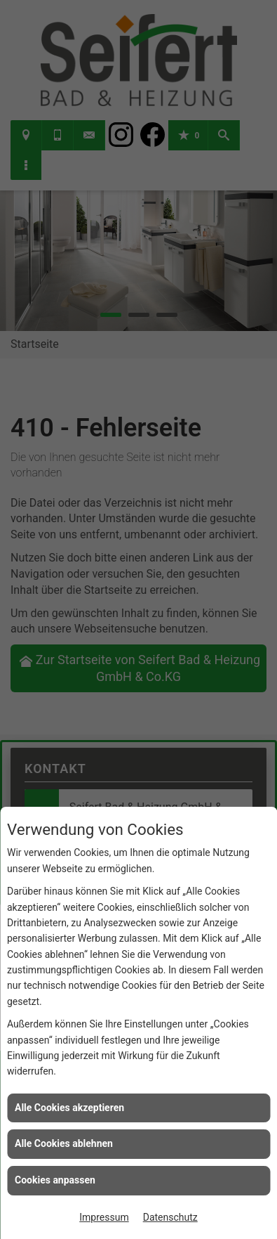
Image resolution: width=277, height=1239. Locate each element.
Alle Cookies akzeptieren (69, 1107)
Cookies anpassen (55, 1180)
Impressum (103, 1217)
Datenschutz (170, 1217)
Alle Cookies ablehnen (64, 1143)
